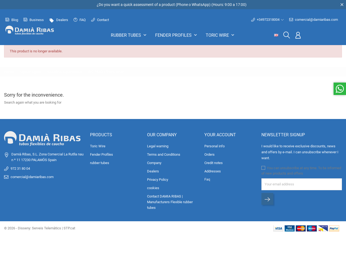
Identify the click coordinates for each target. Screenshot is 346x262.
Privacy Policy (157, 180)
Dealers (58, 20)
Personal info (214, 146)
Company (154, 163)
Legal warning (157, 146)
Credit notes (213, 163)
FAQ (80, 20)
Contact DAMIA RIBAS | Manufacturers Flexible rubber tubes (170, 202)
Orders (209, 154)
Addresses (212, 171)
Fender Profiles (176, 35)
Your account (220, 134)
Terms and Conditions (163, 154)
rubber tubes (129, 35)
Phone (182, 4)
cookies (153, 188)
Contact (100, 20)
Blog (11, 20)
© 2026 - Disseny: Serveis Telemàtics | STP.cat (39, 228)
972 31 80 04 (20, 168)
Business (34, 20)
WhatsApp (200, 4)
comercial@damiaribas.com (313, 19)
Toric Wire (220, 35)
